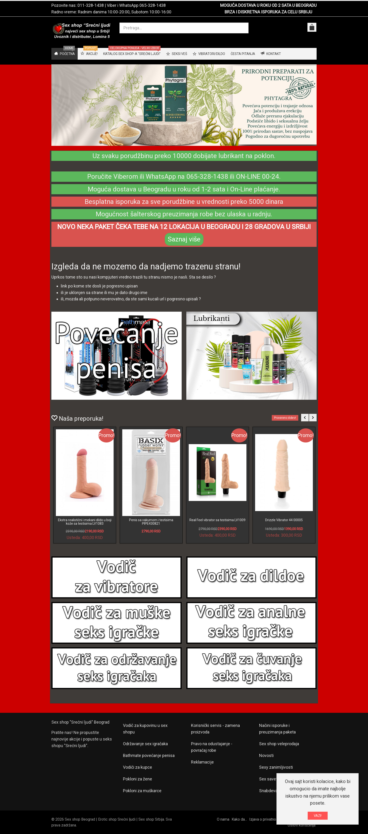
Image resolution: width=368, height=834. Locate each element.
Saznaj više (184, 239)
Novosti (266, 755)
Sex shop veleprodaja (279, 743)
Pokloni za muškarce (142, 790)
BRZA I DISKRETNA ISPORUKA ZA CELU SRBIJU (268, 11)
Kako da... (239, 819)
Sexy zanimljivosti (276, 767)
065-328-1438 (152, 5)
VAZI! (318, 816)
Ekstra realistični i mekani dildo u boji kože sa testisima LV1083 (84, 521)
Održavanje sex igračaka (145, 743)
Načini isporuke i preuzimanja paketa (277, 728)
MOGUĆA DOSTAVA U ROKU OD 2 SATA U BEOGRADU (268, 5)
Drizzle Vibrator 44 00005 (284, 520)
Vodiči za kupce (137, 767)
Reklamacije (202, 762)
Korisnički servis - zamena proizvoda (215, 728)
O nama (223, 819)
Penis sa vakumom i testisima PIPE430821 (151, 521)
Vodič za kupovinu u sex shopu (145, 728)
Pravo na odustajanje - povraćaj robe (211, 747)
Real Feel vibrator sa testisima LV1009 (217, 520)
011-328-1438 (90, 5)
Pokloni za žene (137, 778)
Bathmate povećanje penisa (149, 755)
